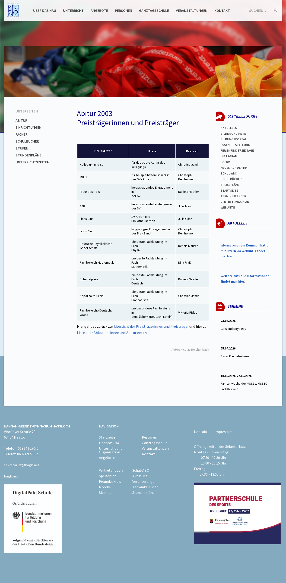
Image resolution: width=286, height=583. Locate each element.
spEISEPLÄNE (230, 185)
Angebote (99, 10)
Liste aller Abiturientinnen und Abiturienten (112, 332)
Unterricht (73, 10)
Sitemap (105, 492)
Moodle (105, 487)
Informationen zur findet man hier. (245, 251)
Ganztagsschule (154, 10)
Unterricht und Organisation (110, 450)
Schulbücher (27, 141)
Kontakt (222, 10)
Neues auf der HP (234, 167)
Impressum (223, 431)
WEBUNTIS (228, 207)
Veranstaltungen (191, 10)
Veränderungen (144, 481)
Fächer (22, 134)
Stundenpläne (28, 155)
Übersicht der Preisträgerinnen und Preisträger (151, 326)
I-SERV (225, 162)
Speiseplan (107, 476)
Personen (123, 10)
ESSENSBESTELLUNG (235, 145)
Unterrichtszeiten (32, 162)
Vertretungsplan (235, 202)
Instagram (229, 156)
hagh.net (11, 476)
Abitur (21, 120)
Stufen (22, 148)
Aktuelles (229, 128)
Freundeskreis (110, 481)
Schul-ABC (140, 470)
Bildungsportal (234, 139)
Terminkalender (233, 196)
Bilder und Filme (233, 133)
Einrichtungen (28, 127)
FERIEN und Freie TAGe (237, 150)
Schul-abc (229, 173)
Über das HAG (44, 10)
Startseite (229, 190)
